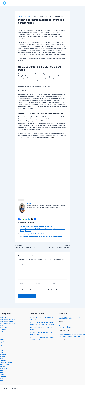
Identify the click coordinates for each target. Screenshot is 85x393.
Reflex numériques (5, 364)
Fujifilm (2, 336)
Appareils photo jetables (6, 321)
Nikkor (1, 348)
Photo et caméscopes (6, 362)
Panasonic (3, 360)
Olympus (2, 356)
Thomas (28, 203)
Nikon (1, 350)
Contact (80, 3)
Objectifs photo (61, 3)
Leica (1, 346)
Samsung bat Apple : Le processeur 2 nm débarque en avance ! (70, 326)
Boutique (72, 3)
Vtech (1, 378)
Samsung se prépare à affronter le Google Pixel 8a (33, 234)
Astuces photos (4, 327)
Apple (1, 325)
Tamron (2, 374)
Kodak (1, 344)
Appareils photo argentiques (7, 319)
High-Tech (2, 342)
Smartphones (49, 3)
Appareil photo (38, 3)
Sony (1, 370)
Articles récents (28, 200)
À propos (21, 200)
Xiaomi (2, 380)
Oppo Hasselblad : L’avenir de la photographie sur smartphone (36, 226)
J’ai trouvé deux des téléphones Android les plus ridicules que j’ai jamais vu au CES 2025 (72, 335)
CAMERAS (3, 329)
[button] (42, 3)
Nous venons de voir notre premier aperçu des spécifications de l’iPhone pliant (41, 236)
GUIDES (2, 340)
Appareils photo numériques (7, 323)
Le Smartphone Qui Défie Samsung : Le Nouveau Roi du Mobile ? (69, 318)
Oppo (1, 358)
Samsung (2, 366)
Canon (1, 331)
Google (2, 338)
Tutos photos (3, 376)
